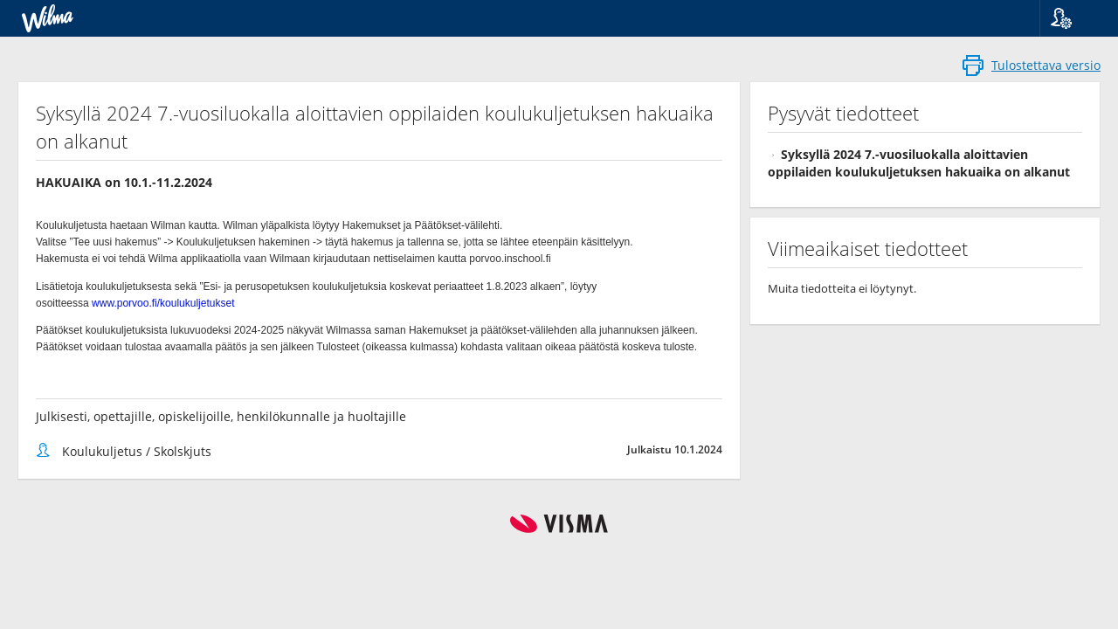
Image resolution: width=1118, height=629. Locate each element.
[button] (1072, 18)
